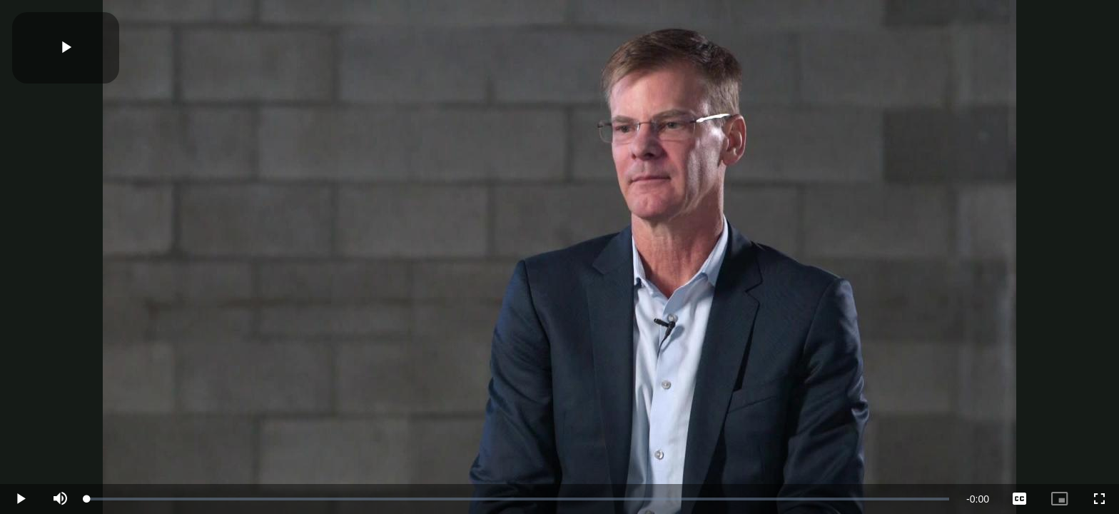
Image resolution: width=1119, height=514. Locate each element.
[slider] (518, 499)
